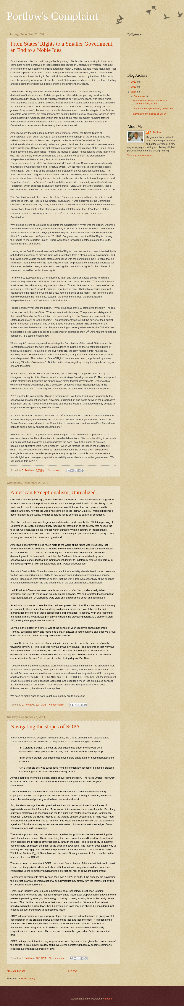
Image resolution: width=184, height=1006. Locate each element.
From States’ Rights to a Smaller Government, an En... (150, 102)
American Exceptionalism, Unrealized (53, 492)
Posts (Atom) (28, 978)
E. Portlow (155, 132)
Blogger (108, 998)
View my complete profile (140, 155)
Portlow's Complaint (52, 16)
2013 (134, 81)
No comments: (57, 704)
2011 (134, 92)
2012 (134, 86)
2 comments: (54, 470)
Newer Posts (16, 971)
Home (72, 971)
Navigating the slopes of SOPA (45, 726)
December (140, 96)
